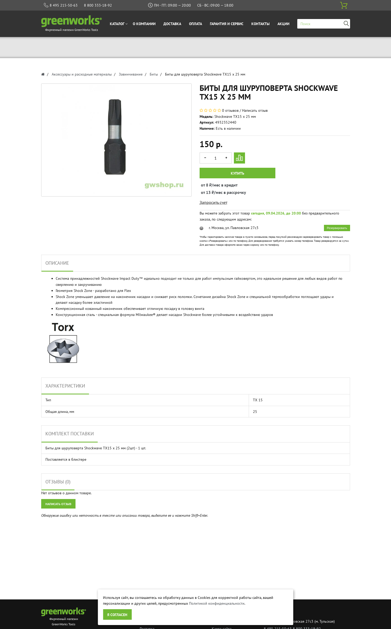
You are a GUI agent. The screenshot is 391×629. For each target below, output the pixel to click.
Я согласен (117, 614)
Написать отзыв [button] (58, 504)
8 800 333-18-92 (98, 5)
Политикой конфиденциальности (216, 603)
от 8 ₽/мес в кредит (206, 185)
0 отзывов (230, 110)
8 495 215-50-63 (64, 5)
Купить (237, 173)
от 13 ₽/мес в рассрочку (206, 192)
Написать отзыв (255, 110)
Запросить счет (213, 202)
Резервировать (337, 228)
